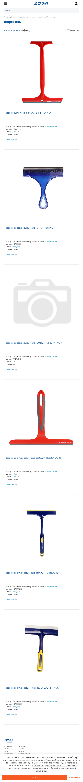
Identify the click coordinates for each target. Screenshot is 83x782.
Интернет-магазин (24, 753)
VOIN (14, 362)
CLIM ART (16, 131)
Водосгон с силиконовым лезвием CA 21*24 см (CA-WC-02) (33, 458)
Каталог (6, 748)
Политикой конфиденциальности (62, 760)
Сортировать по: (12, 30)
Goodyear (16, 246)
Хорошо (34, 777)
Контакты (21, 751)
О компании (8, 746)
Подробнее (74, 778)
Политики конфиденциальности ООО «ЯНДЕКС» (54, 765)
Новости (6, 751)
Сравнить (10, 139)
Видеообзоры (8, 753)
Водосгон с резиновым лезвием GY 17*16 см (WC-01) (31, 227)
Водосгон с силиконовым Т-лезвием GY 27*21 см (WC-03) (33, 687)
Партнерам (21, 746)
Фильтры (74, 30)
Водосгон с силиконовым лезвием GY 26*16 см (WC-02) (32, 572)
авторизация (50, 126)
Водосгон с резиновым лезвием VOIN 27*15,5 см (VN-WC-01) (34, 343)
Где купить (21, 748)
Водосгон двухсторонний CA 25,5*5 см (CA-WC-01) (29, 112)
